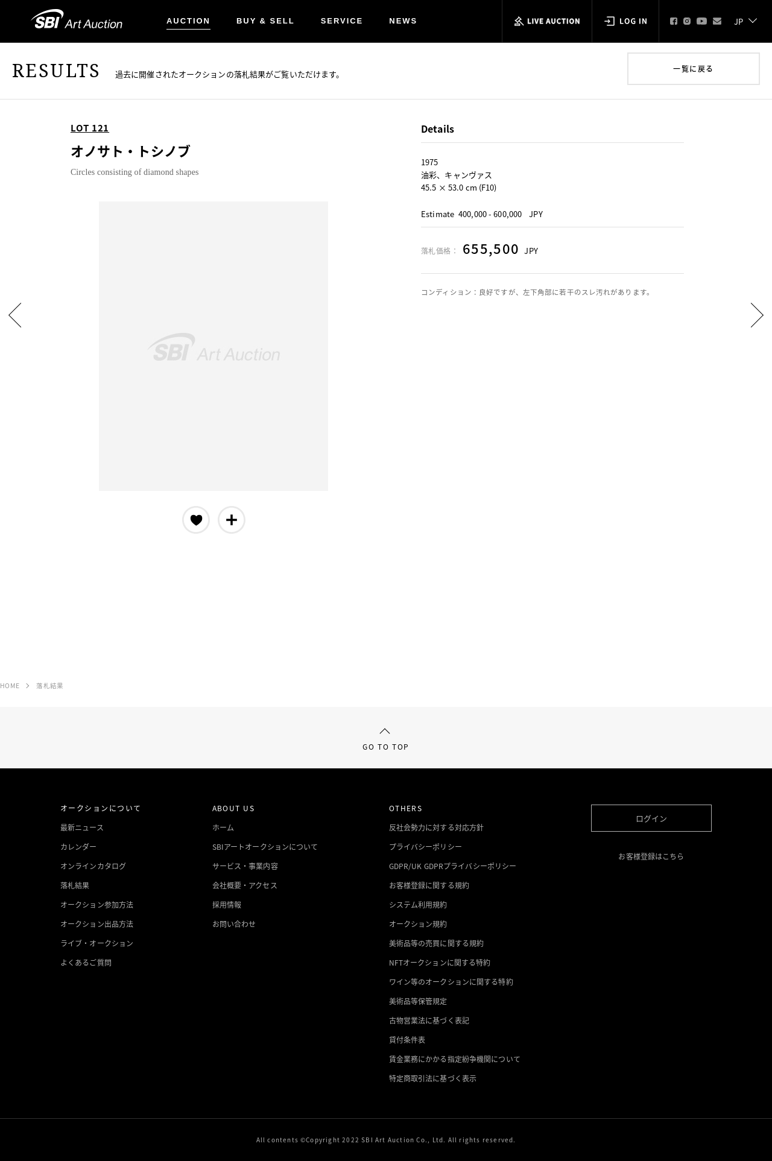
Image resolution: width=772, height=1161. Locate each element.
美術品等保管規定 (418, 1001)
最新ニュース (82, 827)
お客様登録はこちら (651, 856)
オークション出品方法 (96, 924)
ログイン (651, 818)
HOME (9, 685)
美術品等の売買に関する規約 (436, 943)
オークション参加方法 (96, 904)
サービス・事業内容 (245, 866)
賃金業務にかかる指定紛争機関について (454, 1059)
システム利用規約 (418, 904)
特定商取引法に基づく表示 (432, 1078)
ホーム (223, 827)
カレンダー (78, 846)
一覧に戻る (693, 68)
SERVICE (342, 21)
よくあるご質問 (86, 962)
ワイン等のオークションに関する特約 (451, 981)
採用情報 (226, 904)
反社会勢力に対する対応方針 (436, 827)
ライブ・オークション (96, 943)
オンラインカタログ (93, 866)
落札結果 (49, 685)
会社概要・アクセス (244, 885)
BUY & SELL (265, 21)
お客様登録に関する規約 (429, 885)
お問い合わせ (234, 924)
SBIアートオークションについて (265, 846)
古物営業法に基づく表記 (429, 1020)
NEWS (403, 21)
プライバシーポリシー (425, 846)
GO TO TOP (386, 740)
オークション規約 (418, 924)
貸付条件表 (407, 1039)
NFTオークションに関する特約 (440, 962)
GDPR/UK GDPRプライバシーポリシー (453, 866)
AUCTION (188, 21)
